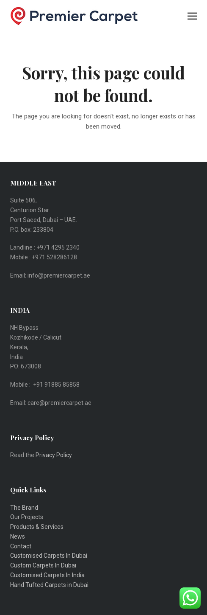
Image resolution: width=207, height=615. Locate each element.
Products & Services (36, 526)
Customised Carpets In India (47, 575)
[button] (192, 16)
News (17, 536)
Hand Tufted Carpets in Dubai (49, 584)
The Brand (24, 507)
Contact (20, 546)
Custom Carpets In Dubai (43, 565)
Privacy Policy (54, 455)
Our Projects (26, 517)
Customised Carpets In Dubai (48, 555)
